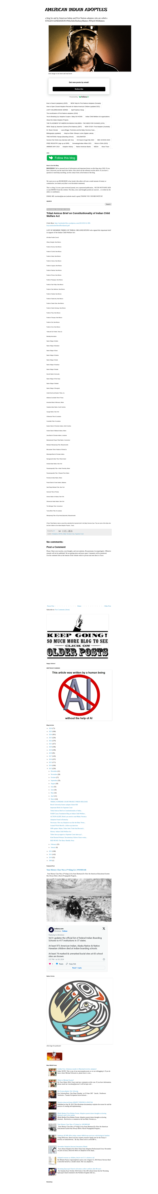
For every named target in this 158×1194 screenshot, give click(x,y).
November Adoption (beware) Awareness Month (72, 1146)
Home (79, 606)
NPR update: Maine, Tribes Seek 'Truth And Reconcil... (67, 828)
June (52, 790)
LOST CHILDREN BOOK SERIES (57, 110)
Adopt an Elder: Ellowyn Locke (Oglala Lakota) (78, 133)
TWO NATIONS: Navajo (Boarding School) (60, 137)
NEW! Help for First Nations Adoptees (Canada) (86, 103)
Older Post (107, 606)
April (52, 796)
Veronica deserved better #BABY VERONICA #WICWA (75, 1102)
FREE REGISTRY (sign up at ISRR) (58, 143)
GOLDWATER (81, 137)
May (52, 793)
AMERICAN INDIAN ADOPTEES (76, 9)
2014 (50, 765)
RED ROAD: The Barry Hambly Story (62, 840)
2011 (50, 854)
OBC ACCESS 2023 (103, 140)
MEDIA (96, 146)
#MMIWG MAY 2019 (53, 146)
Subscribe (79, 89)
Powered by (79, 97)
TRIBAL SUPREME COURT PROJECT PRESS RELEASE (69, 802)
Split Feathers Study (77, 110)
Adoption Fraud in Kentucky (59, 819)
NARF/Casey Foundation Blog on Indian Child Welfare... (68, 813)
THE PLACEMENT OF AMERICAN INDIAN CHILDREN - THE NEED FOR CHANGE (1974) (75, 123)
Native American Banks (83, 146)
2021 (50, 744)
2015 (50, 762)
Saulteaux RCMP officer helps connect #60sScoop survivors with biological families (83, 1135)
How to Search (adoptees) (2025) (56, 103)
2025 (50, 731)
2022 (50, 741)
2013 (50, 768)
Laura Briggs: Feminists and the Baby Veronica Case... (78, 130)
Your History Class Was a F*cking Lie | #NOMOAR (66, 870)
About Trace (105, 146)
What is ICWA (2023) (101, 143)
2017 (50, 756)
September (54, 780)
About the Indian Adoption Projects (57, 120)
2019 (50, 750)
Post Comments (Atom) (62, 609)
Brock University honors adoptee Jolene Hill (64, 805)
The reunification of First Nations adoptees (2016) (62, 113)
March (53, 799)
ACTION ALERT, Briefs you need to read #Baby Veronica (68, 816)
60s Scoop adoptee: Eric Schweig (67, 1091)
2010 (50, 857)
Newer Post (50, 606)
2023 (50, 738)
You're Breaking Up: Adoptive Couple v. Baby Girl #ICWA (64, 116)
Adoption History (68, 146)
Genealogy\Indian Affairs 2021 (82, 143)
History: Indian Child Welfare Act (60, 831)
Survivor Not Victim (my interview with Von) (60, 140)
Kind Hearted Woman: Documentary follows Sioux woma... (68, 837)
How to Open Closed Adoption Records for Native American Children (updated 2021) (73, 106)
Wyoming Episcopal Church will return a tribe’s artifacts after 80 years (79, 1169)
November (54, 774)
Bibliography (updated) (54, 133)
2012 (50, 851)
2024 (50, 734)
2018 (50, 753)
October (53, 777)
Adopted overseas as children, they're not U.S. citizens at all (75, 1157)
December (54, 771)
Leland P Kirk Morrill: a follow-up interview (64, 825)
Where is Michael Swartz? (65, 1080)
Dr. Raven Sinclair (52, 130)
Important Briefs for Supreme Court (61, 807)
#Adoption (55, 534)
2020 (50, 747)
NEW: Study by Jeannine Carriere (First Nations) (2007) (64, 126)
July (52, 787)
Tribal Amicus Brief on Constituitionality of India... (66, 811)
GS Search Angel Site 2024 (85, 140)
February (54, 844)
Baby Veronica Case (69, 534)
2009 (50, 860)
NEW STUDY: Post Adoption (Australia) (97, 126)
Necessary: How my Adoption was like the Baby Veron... (67, 822)
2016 (50, 759)
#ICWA (60, 534)
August (53, 783)
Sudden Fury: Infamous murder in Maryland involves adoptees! (77, 1069)
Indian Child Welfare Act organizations (97, 116)
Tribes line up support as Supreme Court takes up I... (66, 834)
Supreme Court (79, 534)
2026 (50, 728)
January (53, 847)
